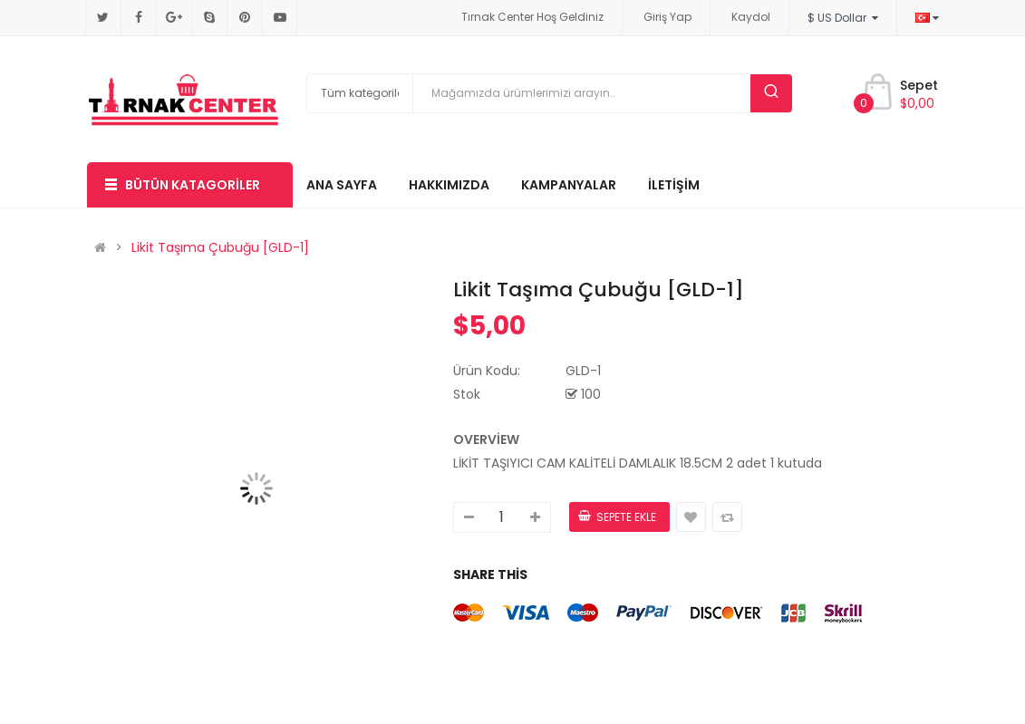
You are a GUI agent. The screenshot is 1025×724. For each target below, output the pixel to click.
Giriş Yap (667, 16)
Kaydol (750, 16)
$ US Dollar (842, 17)
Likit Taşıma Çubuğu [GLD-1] (220, 247)
